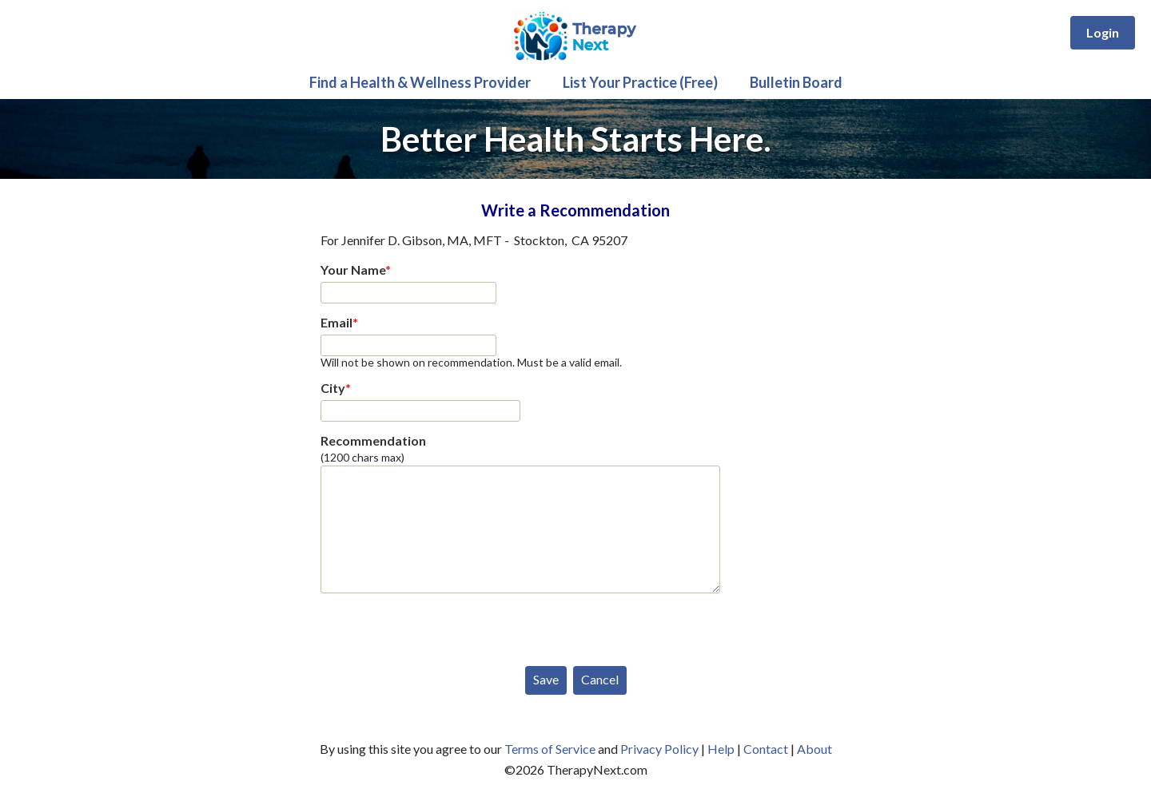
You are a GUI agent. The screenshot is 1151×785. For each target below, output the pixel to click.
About (814, 748)
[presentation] (442, 626)
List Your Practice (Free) (640, 82)
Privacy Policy (659, 748)
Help (721, 748)
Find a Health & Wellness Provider (420, 82)
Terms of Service (549, 748)
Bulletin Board (796, 82)
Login (1102, 32)
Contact (765, 748)
